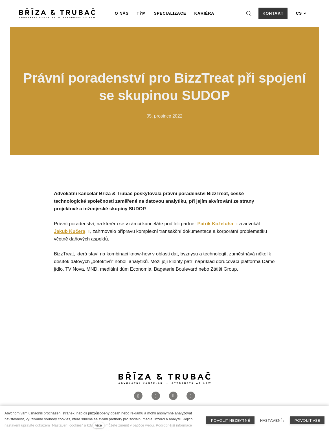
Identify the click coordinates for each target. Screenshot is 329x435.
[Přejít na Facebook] (138, 396)
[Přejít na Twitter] (191, 396)
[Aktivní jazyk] (301, 13)
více (98, 425)
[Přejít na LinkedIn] (173, 396)
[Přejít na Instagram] (156, 396)
